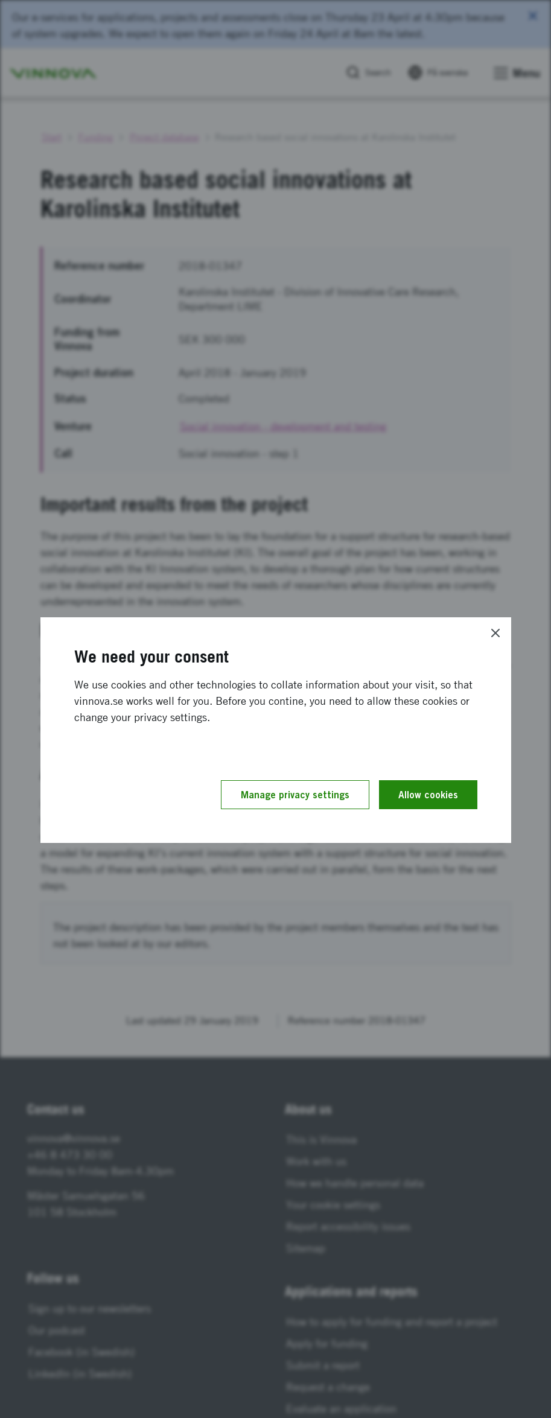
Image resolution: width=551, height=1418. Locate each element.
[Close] (495, 633)
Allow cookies (428, 795)
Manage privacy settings (295, 795)
